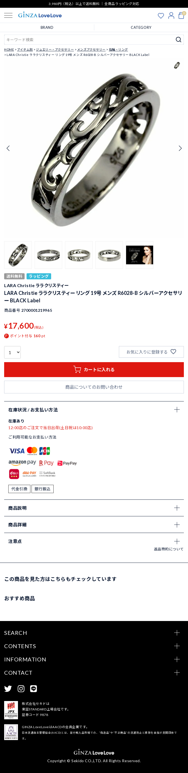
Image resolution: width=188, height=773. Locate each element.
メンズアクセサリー (91, 49)
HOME (9, 49)
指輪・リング (118, 49)
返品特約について (169, 549)
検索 (179, 39)
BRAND (47, 27)
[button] (18, 255)
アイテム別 (25, 49)
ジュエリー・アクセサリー (55, 49)
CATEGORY (141, 27)
